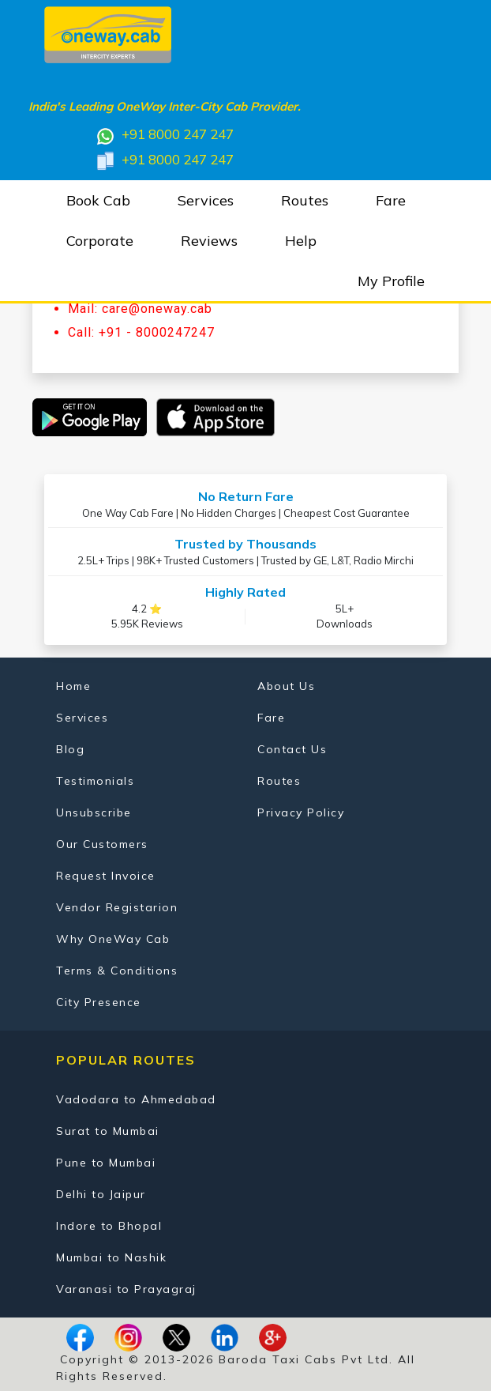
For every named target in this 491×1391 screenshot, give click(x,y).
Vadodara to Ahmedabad (136, 1099)
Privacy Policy (300, 812)
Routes (304, 200)
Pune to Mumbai (106, 1162)
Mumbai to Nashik (111, 1257)
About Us (286, 686)
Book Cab (98, 200)
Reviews (209, 241)
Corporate (99, 241)
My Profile (391, 281)
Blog (70, 749)
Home (73, 686)
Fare (391, 200)
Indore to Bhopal (109, 1226)
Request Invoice (106, 876)
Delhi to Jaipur (101, 1194)
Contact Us (292, 749)
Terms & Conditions (117, 970)
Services (206, 200)
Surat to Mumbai (107, 1131)
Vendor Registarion (117, 907)
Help (301, 241)
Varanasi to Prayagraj (126, 1289)
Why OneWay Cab (113, 939)
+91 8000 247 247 (165, 135)
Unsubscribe (94, 812)
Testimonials (95, 781)
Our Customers (102, 844)
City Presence (98, 1002)
